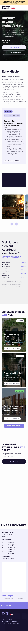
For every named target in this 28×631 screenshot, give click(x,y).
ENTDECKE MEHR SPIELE (14, 426)
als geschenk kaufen (14, 52)
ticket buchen (14, 47)
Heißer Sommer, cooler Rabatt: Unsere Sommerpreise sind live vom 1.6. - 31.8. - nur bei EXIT (14, 2)
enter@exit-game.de (20, 598)
